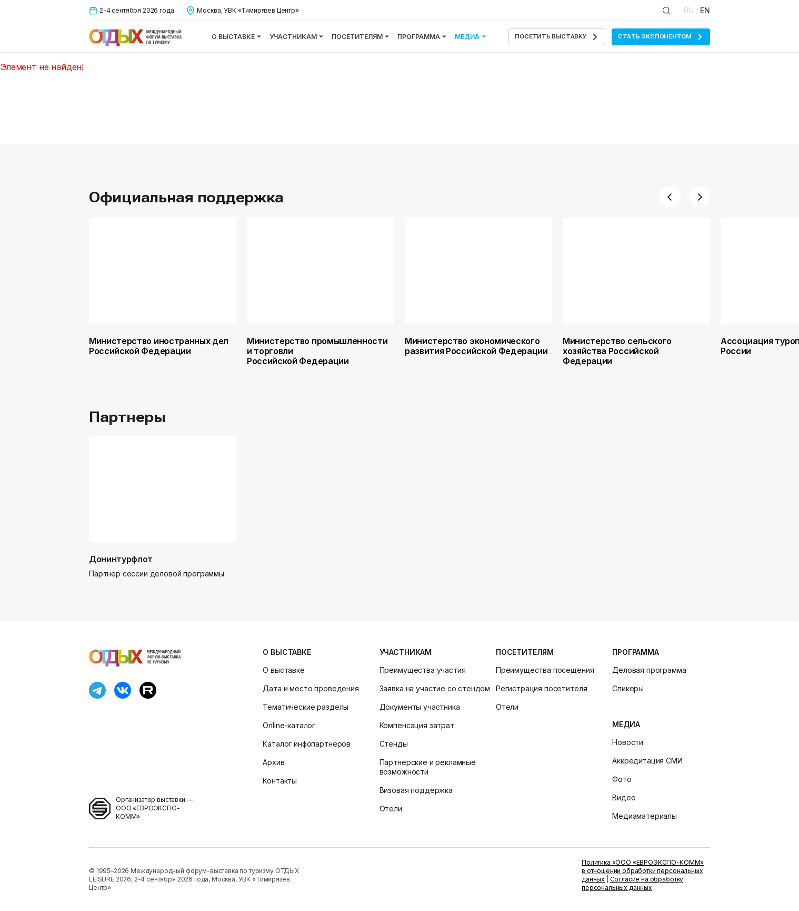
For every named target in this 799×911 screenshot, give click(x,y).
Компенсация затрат (416, 725)
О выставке (236, 37)
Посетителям (360, 37)
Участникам (296, 37)
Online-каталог (289, 725)
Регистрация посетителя (541, 688)
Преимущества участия (422, 669)
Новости (627, 742)
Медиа (470, 37)
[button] (670, 197)
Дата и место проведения (310, 688)
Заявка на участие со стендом (435, 688)
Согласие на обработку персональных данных (632, 883)
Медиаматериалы (644, 815)
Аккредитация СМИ (647, 760)
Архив (273, 762)
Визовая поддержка (416, 790)
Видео (623, 797)
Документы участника (419, 706)
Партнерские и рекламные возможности (427, 767)
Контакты (280, 780)
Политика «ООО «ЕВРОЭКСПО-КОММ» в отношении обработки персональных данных (643, 870)
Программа (421, 37)
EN (705, 10)
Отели (390, 808)
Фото (621, 779)
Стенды (393, 743)
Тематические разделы (305, 706)
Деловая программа (649, 669)
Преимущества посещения (545, 669)
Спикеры (628, 688)
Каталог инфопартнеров (307, 743)
